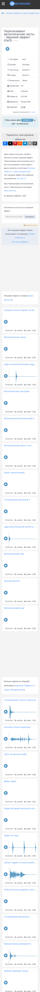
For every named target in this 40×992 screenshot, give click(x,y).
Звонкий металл (12, 662)
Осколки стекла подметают (17, 808)
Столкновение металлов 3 (17, 581)
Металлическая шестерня (17, 472)
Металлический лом (14, 635)
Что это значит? (20, 323)
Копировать (30, 297)
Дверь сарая (10, 862)
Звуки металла (10, 272)
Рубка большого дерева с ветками (21, 971)
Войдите (27, 161)
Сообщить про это (30, 306)
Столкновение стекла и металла (20, 781)
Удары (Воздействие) (22, 253)
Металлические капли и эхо (17, 527)
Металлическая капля (15, 418)
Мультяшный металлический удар (21, 499)
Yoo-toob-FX (32, 153)
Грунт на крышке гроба (15, 835)
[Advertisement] (20, 44)
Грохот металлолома (14, 554)
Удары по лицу (11, 917)
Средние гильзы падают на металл (21, 391)
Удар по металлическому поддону (21, 445)
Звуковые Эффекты (24, 767)
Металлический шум (14, 689)
